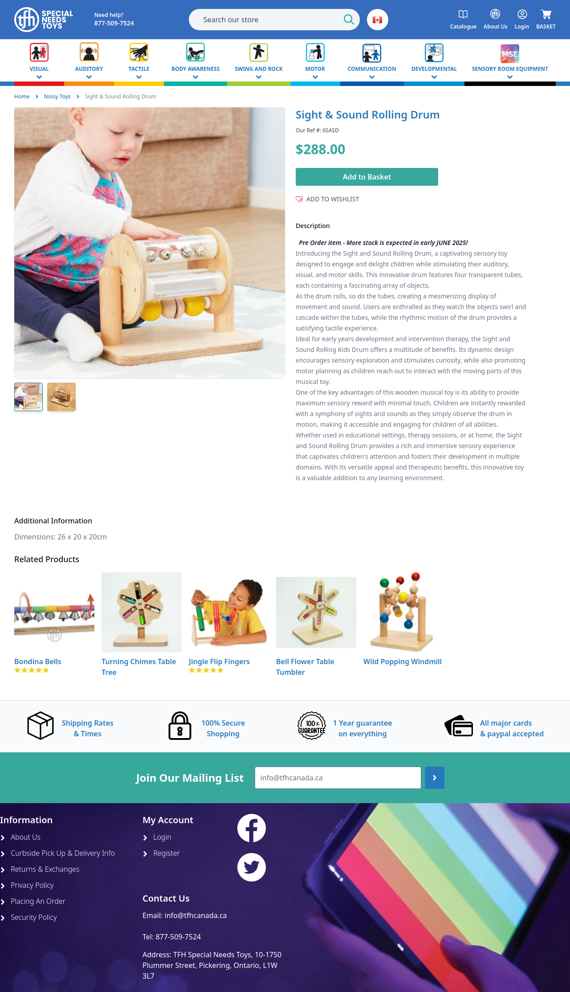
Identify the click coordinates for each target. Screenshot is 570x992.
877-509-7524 (178, 937)
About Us (20, 837)
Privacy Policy (26, 885)
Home (22, 96)
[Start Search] (349, 19)
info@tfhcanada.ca (196, 915)
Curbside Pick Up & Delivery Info (57, 853)
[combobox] (274, 19)
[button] (377, 19)
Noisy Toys (57, 96)
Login (156, 837)
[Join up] (434, 778)
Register (161, 853)
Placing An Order (32, 901)
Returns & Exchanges (39, 869)
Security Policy (28, 917)
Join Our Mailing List (190, 778)
